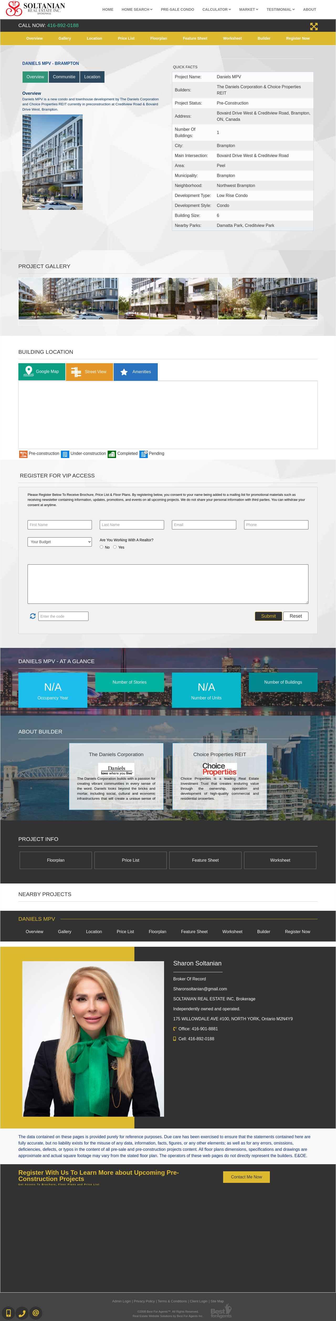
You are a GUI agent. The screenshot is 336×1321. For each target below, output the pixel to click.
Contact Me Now (246, 1177)
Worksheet (232, 38)
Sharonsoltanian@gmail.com (200, 989)
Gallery (65, 38)
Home (107, 9)
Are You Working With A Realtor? (126, 540)
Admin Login (121, 1301)
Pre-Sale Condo (177, 9)
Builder (264, 38)
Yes (121, 547)
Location (94, 38)
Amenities (134, 372)
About (309, 9)
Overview (34, 38)
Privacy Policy (144, 1301)
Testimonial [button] (281, 9)
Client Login (199, 1301)
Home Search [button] (137, 9)
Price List (126, 38)
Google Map (40, 371)
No (107, 547)
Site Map (217, 1301)
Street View (87, 372)
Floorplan (158, 38)
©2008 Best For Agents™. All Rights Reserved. (168, 1311)
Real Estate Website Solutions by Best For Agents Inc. (168, 1316)
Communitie (64, 77)
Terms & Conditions (172, 1301)
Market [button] (249, 9)
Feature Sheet (195, 38)
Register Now (297, 38)
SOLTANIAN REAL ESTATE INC (214, 999)
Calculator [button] (216, 9)
